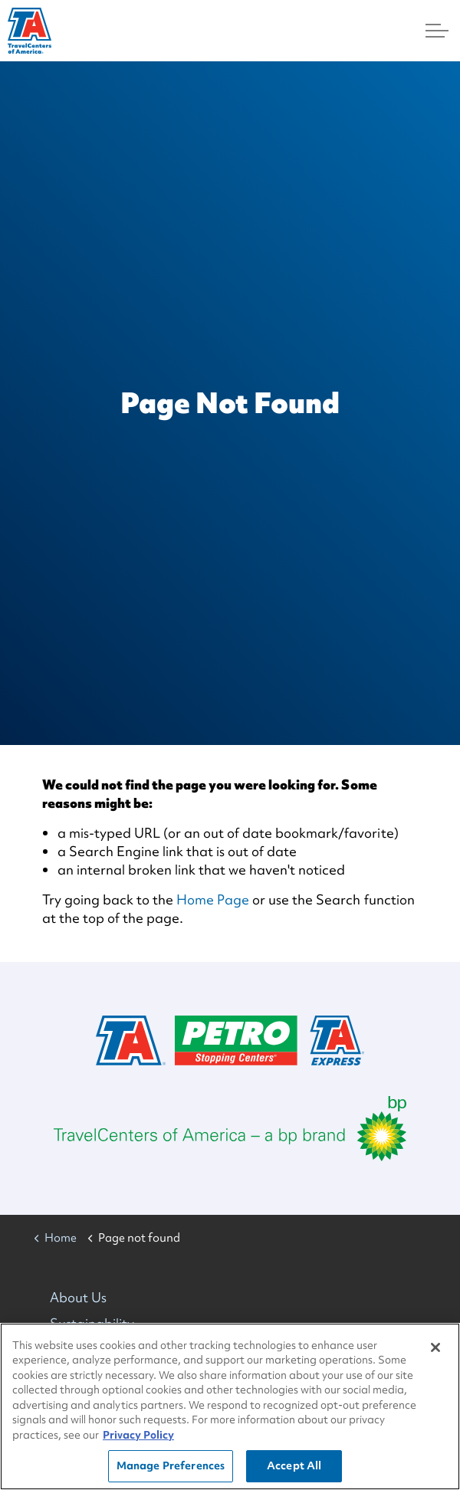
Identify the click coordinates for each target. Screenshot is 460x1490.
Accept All (294, 1466)
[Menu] (437, 30)
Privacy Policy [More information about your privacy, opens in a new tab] (138, 1435)
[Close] (435, 1348)
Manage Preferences (171, 1466)
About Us (78, 1297)
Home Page (212, 899)
